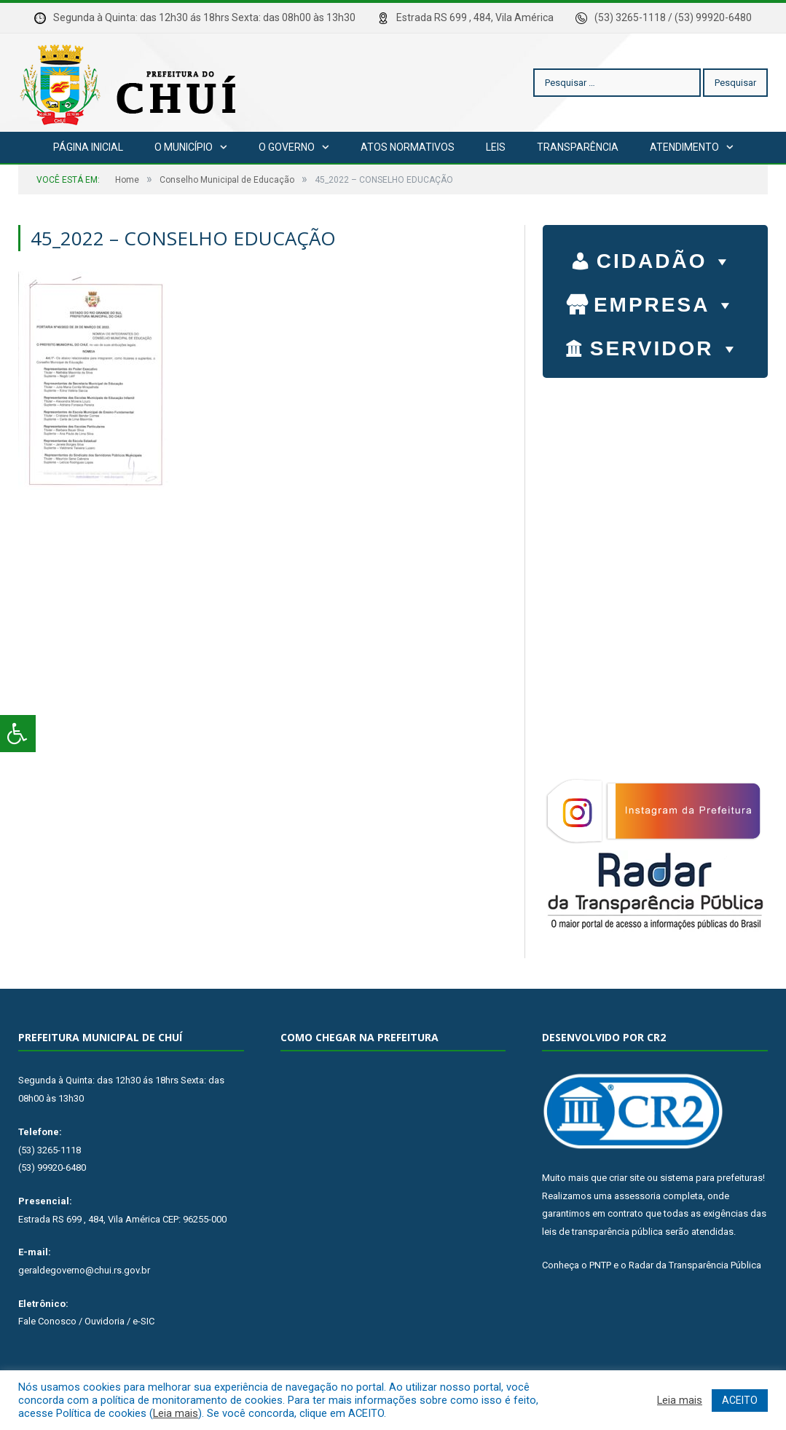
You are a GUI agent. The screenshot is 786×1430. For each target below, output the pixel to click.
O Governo (287, 147)
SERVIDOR (665, 345)
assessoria (637, 1195)
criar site (627, 1177)
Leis (496, 147)
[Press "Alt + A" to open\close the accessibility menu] (18, 733)
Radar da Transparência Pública (695, 1265)
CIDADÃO (665, 258)
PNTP (600, 1265)
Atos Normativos (408, 147)
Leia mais (175, 1413)
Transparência (577, 147)
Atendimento (684, 147)
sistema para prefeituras (711, 1177)
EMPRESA (665, 301)
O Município (183, 147)
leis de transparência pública (602, 1231)
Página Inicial (88, 147)
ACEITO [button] (740, 1400)
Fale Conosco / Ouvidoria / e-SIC (86, 1321)
